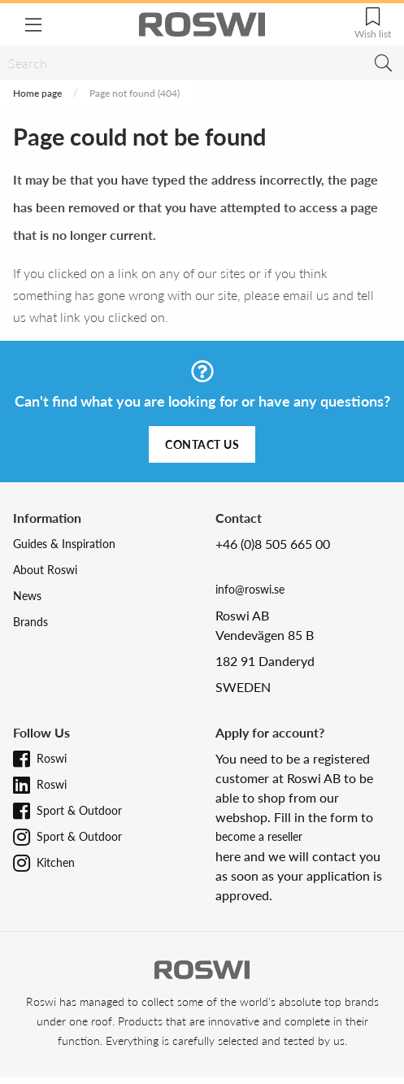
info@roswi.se (250, 589)
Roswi (52, 758)
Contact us (202, 444)
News (27, 596)
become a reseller (258, 836)
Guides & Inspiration (64, 544)
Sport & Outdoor (79, 810)
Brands (30, 622)
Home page (37, 93)
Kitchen (56, 862)
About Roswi (45, 570)
